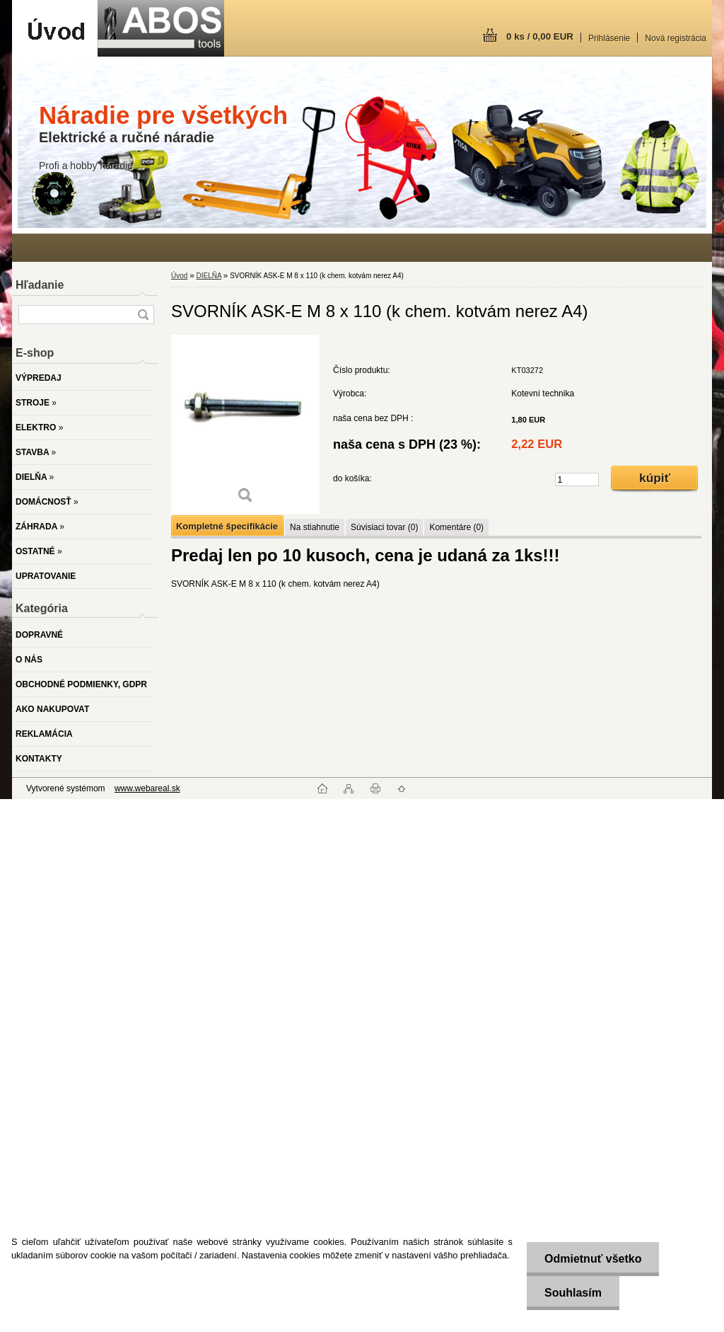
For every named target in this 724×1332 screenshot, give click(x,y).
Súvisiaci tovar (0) (384, 527)
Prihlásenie (609, 38)
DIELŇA (208, 276)
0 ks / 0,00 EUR (539, 36)
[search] (143, 314)
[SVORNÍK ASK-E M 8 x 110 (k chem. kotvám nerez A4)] (245, 424)
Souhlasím (573, 1293)
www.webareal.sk (147, 788)
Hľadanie (40, 285)
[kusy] (577, 479)
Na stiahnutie (314, 527)
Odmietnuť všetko (592, 1259)
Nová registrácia (675, 38)
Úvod (179, 276)
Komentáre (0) (456, 527)
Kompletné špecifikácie (227, 526)
